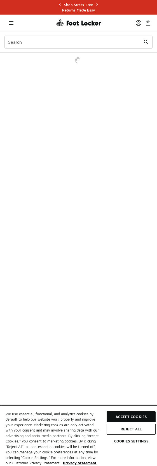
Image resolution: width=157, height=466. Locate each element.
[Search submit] (146, 42)
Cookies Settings (131, 441)
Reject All (131, 429)
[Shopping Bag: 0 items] (148, 23)
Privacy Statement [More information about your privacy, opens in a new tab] (80, 463)
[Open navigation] (11, 23)
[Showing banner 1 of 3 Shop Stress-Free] (78, 7)
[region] (78, 435)
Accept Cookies (131, 416)
